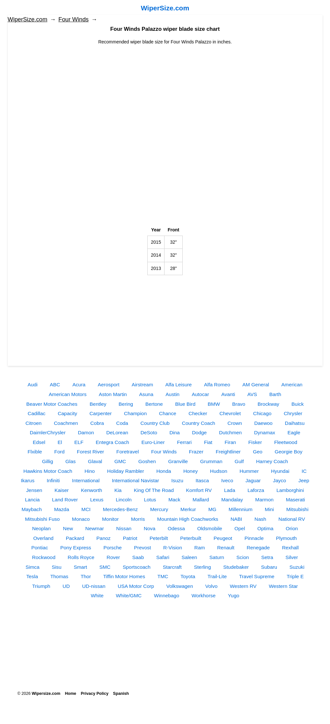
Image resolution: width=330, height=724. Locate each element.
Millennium (241, 509)
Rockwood (43, 557)
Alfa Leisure (178, 384)
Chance (167, 413)
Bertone (154, 404)
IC (304, 471)
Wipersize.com (46, 693)
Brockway (268, 404)
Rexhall (290, 547)
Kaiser (62, 490)
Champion (135, 413)
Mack (174, 499)
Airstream (142, 384)
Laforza (256, 490)
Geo (258, 451)
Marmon (264, 499)
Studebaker (236, 567)
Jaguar (253, 480)
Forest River (90, 451)
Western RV (243, 586)
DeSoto (149, 432)
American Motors (67, 394)
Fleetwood (285, 442)
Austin (172, 394)
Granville (178, 461)
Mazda (61, 509)
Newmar (94, 528)
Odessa (176, 528)
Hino (89, 471)
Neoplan (41, 528)
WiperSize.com (165, 8)
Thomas (59, 576)
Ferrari (184, 442)
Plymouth (286, 538)
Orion (292, 528)
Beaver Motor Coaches (51, 404)
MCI (86, 509)
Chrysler (293, 413)
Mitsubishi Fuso (42, 519)
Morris (138, 519)
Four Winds (73, 19)
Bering (126, 404)
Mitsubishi (297, 509)
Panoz (103, 538)
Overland (43, 538)
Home (70, 693)
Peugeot (223, 538)
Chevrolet (230, 413)
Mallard (201, 499)
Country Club (155, 423)
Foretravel (127, 451)
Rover (113, 557)
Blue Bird (185, 404)
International (86, 480)
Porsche (113, 547)
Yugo (233, 595)
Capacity (67, 413)
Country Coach (198, 423)
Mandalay (232, 499)
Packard (75, 538)
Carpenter (101, 413)
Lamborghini (290, 490)
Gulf (239, 461)
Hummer (249, 471)
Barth (275, 394)
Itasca (202, 480)
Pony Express (75, 547)
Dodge (199, 432)
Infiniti (53, 480)
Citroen (33, 423)
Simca (33, 567)
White (97, 595)
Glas (70, 461)
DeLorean (117, 432)
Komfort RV (199, 490)
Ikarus (27, 480)
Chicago (262, 413)
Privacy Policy (94, 693)
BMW (214, 404)
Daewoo (263, 423)
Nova (149, 528)
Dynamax (264, 432)
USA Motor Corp (136, 586)
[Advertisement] (165, 90)
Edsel (39, 442)
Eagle (293, 432)
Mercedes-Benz (120, 509)
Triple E (295, 576)
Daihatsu (295, 423)
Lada (229, 490)
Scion (243, 557)
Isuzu (177, 480)
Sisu (56, 567)
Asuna (146, 394)
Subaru (269, 567)
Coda (122, 423)
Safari (162, 557)
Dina (174, 432)
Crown (234, 423)
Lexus (97, 499)
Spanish (121, 693)
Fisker (255, 442)
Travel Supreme (257, 576)
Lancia (32, 499)
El (59, 442)
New (68, 528)
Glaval (95, 461)
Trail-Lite (216, 576)
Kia (117, 490)
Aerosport (108, 384)
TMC (162, 576)
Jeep (303, 480)
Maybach (31, 509)
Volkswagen (179, 586)
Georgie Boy (289, 451)
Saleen (189, 557)
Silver (292, 557)
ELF (78, 442)
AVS (252, 394)
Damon (86, 432)
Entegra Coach (112, 442)
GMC (120, 461)
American (291, 384)
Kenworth (91, 490)
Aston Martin (113, 394)
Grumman (211, 461)
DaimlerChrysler (48, 432)
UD (66, 586)
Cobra (97, 423)
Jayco (279, 480)
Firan (230, 442)
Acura (78, 384)
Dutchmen (230, 432)
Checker (198, 413)
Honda (163, 471)
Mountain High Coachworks (187, 519)
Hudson (218, 471)
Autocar (200, 394)
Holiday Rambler (125, 471)
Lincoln (124, 499)
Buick (297, 404)
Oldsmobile (209, 528)
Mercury (159, 509)
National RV (291, 519)
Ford (59, 451)
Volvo (211, 586)
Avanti (228, 394)
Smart (80, 567)
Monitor (110, 519)
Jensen (34, 490)
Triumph (41, 586)
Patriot (130, 538)
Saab (138, 557)
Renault (225, 547)
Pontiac (39, 547)
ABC (55, 384)
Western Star (283, 586)
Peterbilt (159, 538)
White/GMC (129, 595)
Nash (260, 519)
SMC (104, 567)
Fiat (208, 442)
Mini (269, 509)
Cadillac (36, 413)
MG (212, 509)
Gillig (47, 461)
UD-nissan (93, 586)
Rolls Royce (81, 557)
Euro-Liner (153, 442)
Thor (85, 576)
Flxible (35, 451)
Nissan (123, 528)
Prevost (142, 547)
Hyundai (280, 471)
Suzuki (296, 567)
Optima (265, 528)
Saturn (216, 557)
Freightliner (228, 451)
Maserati (295, 499)
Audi (33, 384)
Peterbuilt (190, 538)
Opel (240, 528)
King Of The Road (154, 490)
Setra (267, 557)
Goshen (147, 461)
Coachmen (66, 423)
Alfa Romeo (217, 384)
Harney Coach (272, 461)
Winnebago (166, 595)
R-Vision (172, 547)
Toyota (187, 576)
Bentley (98, 404)
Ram (199, 547)
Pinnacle (254, 538)
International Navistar (135, 480)
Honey (190, 471)
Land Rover (65, 499)
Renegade (258, 547)
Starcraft (172, 567)
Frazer (196, 451)
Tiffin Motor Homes (124, 576)
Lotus (150, 499)
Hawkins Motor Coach (47, 471)
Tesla (32, 576)
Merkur (188, 509)
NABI (236, 519)
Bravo (238, 404)
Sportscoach (137, 567)
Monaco (81, 519)
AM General (255, 384)
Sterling (202, 567)
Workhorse (203, 595)
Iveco (227, 480)
